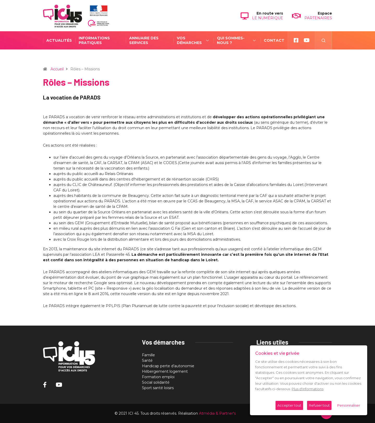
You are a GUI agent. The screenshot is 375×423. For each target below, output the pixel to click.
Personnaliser (348, 405)
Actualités (59, 40)
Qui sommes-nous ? (221, 40)
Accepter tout (289, 405)
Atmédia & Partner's (217, 413)
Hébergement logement (165, 371)
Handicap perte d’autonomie (168, 366)
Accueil (57, 69)
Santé (147, 360)
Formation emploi (158, 377)
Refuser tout (319, 405)
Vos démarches (179, 40)
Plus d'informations (307, 389)
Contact (255, 40)
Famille (148, 355)
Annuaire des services (135, 40)
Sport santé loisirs (158, 387)
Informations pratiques (94, 40)
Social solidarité (156, 382)
